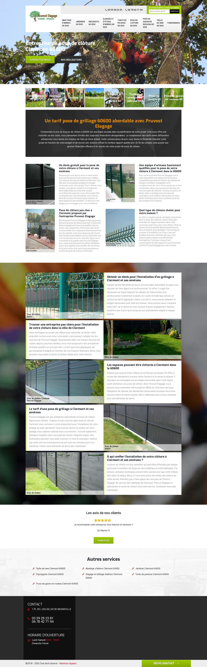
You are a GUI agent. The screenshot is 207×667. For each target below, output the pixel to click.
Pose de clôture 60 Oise (134, 23)
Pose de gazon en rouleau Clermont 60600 (57, 583)
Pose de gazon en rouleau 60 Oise (148, 23)
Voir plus (103, 540)
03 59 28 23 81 (113, 10)
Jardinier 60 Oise (80, 23)
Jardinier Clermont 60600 (147, 568)
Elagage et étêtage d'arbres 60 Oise (108, 23)
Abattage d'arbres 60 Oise (66, 23)
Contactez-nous (40, 59)
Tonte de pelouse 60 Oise (122, 23)
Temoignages (173, 23)
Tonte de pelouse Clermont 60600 (152, 574)
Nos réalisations (71, 59)
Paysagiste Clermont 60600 (50, 574)
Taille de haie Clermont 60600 (50, 568)
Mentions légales (68, 663)
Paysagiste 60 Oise (94, 23)
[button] (100, 81)
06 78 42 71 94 (134, 10)
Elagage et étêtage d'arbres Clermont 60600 (104, 576)
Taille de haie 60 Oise (160, 23)
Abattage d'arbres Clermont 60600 (102, 568)
